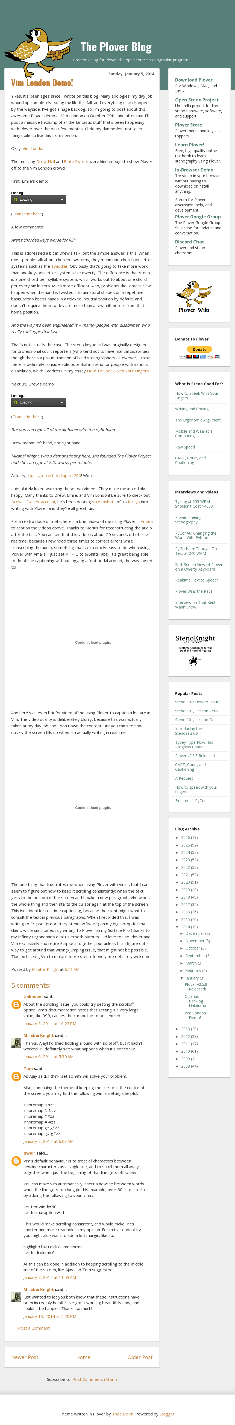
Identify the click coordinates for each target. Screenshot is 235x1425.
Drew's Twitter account (33, 501)
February (194, 970)
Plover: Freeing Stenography (188, 520)
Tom (28, 1068)
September (196, 955)
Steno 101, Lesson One (196, 719)
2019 (186, 889)
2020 (186, 882)
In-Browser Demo (194, 170)
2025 (186, 845)
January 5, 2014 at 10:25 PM (50, 1023)
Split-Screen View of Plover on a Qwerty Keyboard (198, 567)
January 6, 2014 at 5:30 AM (49, 1056)
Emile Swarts (76, 161)
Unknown (33, 996)
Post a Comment (34, 1328)
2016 (186, 911)
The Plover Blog (116, 46)
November (195, 940)
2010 (186, 1051)
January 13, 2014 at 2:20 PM (50, 1316)
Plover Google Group (198, 217)
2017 (186, 904)
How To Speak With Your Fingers (118, 370)
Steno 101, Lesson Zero (196, 710)
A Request (184, 778)
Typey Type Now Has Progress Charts (194, 744)
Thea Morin (122, 1414)
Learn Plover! (189, 145)
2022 (186, 867)
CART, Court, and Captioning (190, 460)
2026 (186, 837)
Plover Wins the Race (194, 591)
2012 (186, 1036)
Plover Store (188, 125)
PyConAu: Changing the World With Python (195, 535)
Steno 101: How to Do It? (197, 701)
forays (134, 501)
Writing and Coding (191, 408)
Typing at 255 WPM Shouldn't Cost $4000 (194, 504)
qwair (29, 1153)
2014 (186, 926)
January (193, 978)
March (192, 963)
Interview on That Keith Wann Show (195, 605)
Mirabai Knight (39, 1035)
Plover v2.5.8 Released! (195, 755)
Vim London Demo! (195, 1015)
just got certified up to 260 (55, 475)
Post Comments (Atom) (94, 1379)
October (193, 948)
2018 (186, 897)
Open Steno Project (197, 100)
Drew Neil (45, 161)
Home (83, 1357)
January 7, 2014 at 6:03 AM (49, 1141)
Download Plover (194, 80)
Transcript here (27, 213)
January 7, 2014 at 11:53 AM (50, 1277)
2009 (186, 1058)
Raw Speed (185, 447)
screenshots (104, 501)
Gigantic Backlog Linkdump (195, 1001)
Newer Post (25, 1357)
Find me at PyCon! (191, 800)
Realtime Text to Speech (197, 580)
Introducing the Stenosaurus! (188, 731)
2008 (186, 1066)
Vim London (34, 148)
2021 (186, 874)
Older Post (140, 1357)
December (195, 933)
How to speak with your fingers (196, 789)
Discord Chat (189, 242)
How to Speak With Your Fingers (196, 395)
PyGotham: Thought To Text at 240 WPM (196, 551)
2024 (186, 852)
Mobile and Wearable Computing (194, 433)
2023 (186, 859)
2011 (186, 1043)
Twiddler (59, 266)
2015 (186, 919)
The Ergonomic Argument (198, 420)
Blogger (167, 1414)
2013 (186, 1028)
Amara (147, 521)
